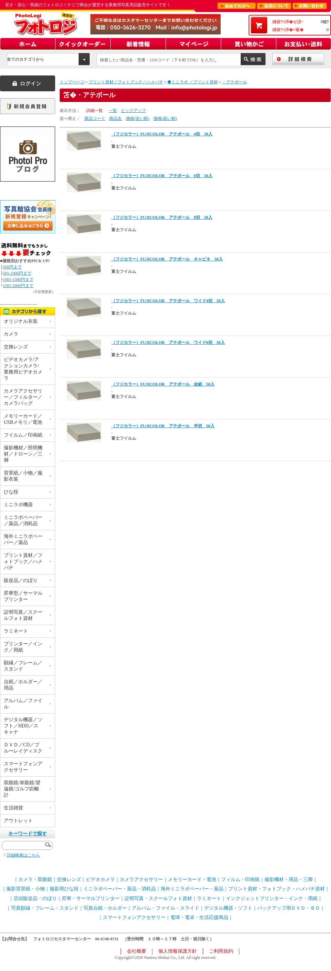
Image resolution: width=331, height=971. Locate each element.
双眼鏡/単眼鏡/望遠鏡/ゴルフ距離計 (22, 789)
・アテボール (234, 82)
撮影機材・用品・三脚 (288, 879)
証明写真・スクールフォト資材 (158, 898)
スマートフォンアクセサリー (23, 767)
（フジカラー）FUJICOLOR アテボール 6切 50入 (161, 175)
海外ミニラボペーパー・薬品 (192, 888)
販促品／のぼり (21, 580)
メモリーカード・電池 (192, 879)
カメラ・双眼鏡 (35, 879)
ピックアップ (133, 110)
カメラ (11, 334)
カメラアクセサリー (141, 879)
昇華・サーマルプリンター (91, 898)
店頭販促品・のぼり (35, 898)
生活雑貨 (13, 807)
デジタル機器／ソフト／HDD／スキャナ (23, 726)
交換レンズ (16, 346)
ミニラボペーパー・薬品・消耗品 (119, 888)
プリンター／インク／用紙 (23, 647)
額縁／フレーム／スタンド (23, 666)
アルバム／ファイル (23, 703)
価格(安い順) (137, 118)
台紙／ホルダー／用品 (23, 685)
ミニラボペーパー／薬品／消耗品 (23, 520)
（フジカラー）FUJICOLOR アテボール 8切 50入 (161, 217)
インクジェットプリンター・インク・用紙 (272, 898)
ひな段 (11, 491)
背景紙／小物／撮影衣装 (23, 476)
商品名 (115, 118)
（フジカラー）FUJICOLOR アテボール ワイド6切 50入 (168, 342)
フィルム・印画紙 (240, 879)
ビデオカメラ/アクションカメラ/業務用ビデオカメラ (23, 369)
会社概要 (136, 951)
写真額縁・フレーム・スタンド (45, 908)
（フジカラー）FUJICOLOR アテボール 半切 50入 (162, 425)
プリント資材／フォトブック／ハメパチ (126, 82)
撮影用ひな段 (64, 888)
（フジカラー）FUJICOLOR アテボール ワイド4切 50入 (168, 300)
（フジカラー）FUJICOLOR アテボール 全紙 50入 (162, 384)
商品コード (94, 118)
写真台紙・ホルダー (105, 908)
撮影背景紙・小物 (25, 888)
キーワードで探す (27, 833)
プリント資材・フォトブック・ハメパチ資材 (276, 888)
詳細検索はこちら (23, 855)
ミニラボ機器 (18, 504)
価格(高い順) (165, 118)
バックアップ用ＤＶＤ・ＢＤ (288, 908)
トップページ (72, 82)
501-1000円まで (17, 273)
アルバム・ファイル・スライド (165, 908)
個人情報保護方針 (177, 951)
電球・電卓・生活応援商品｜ (201, 917)
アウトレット (18, 820)
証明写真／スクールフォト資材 (23, 615)
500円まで (12, 267)
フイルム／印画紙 (23, 435)
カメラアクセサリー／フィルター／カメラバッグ (23, 397)
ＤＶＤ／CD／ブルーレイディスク (23, 748)
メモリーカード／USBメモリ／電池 (23, 419)
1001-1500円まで (18, 279)
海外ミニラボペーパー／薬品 (23, 539)
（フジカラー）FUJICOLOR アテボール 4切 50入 (161, 134)
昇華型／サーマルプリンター (23, 596)
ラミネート (16, 631)
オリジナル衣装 (21, 321)
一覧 (113, 110)
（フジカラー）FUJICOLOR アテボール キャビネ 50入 (167, 259)
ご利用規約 (221, 951)
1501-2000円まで (18, 285)
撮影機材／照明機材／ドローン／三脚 (23, 454)
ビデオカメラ (100, 879)
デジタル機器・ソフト (228, 908)
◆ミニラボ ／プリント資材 (192, 82)
